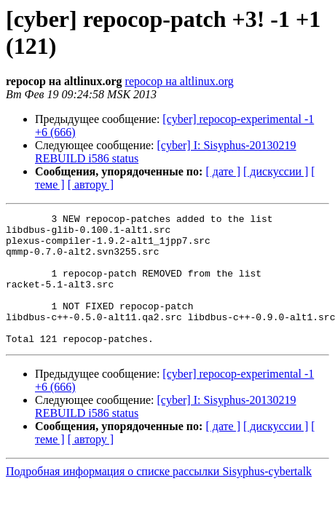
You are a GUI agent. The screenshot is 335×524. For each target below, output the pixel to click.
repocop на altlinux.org (179, 81)
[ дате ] (222, 171)
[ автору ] (91, 184)
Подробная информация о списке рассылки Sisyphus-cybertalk (159, 497)
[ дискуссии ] (275, 171)
